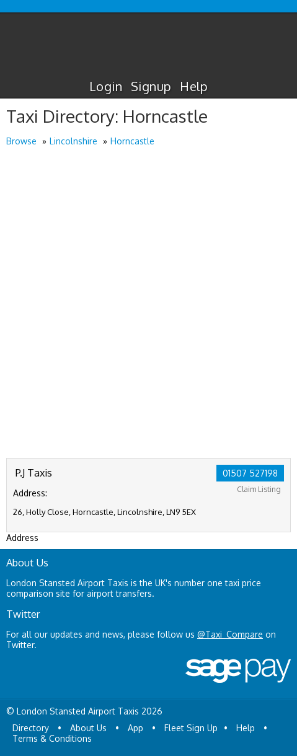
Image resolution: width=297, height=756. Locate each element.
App (135, 728)
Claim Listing (259, 489)
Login (105, 86)
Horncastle (132, 141)
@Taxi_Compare (230, 634)
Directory (30, 728)
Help (194, 86)
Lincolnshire (73, 141)
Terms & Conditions (52, 738)
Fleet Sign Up (191, 728)
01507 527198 (250, 473)
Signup (151, 86)
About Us (88, 728)
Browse (21, 141)
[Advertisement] (148, 303)
